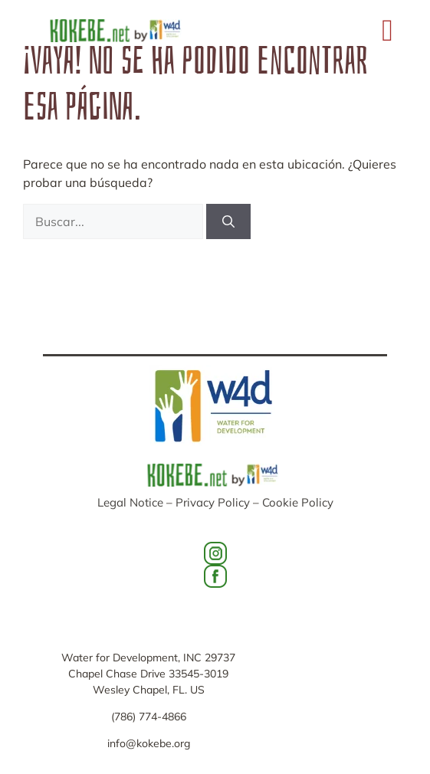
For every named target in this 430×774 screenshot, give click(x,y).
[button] (387, 30)
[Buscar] (228, 221)
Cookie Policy (297, 502)
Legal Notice (130, 502)
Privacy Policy (213, 502)
